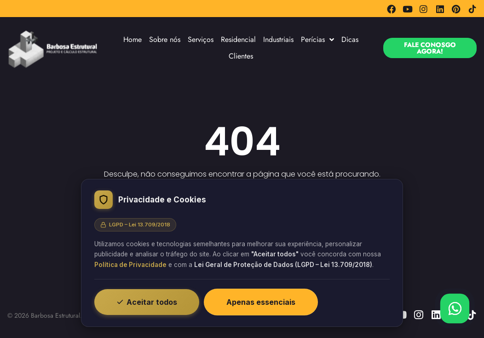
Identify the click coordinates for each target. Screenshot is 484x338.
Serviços (200, 39)
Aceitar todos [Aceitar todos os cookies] (146, 302)
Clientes (241, 56)
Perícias (317, 39)
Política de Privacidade (130, 264)
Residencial (238, 39)
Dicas (349, 39)
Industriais (278, 39)
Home (132, 39)
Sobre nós (164, 39)
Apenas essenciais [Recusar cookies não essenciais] (260, 302)
